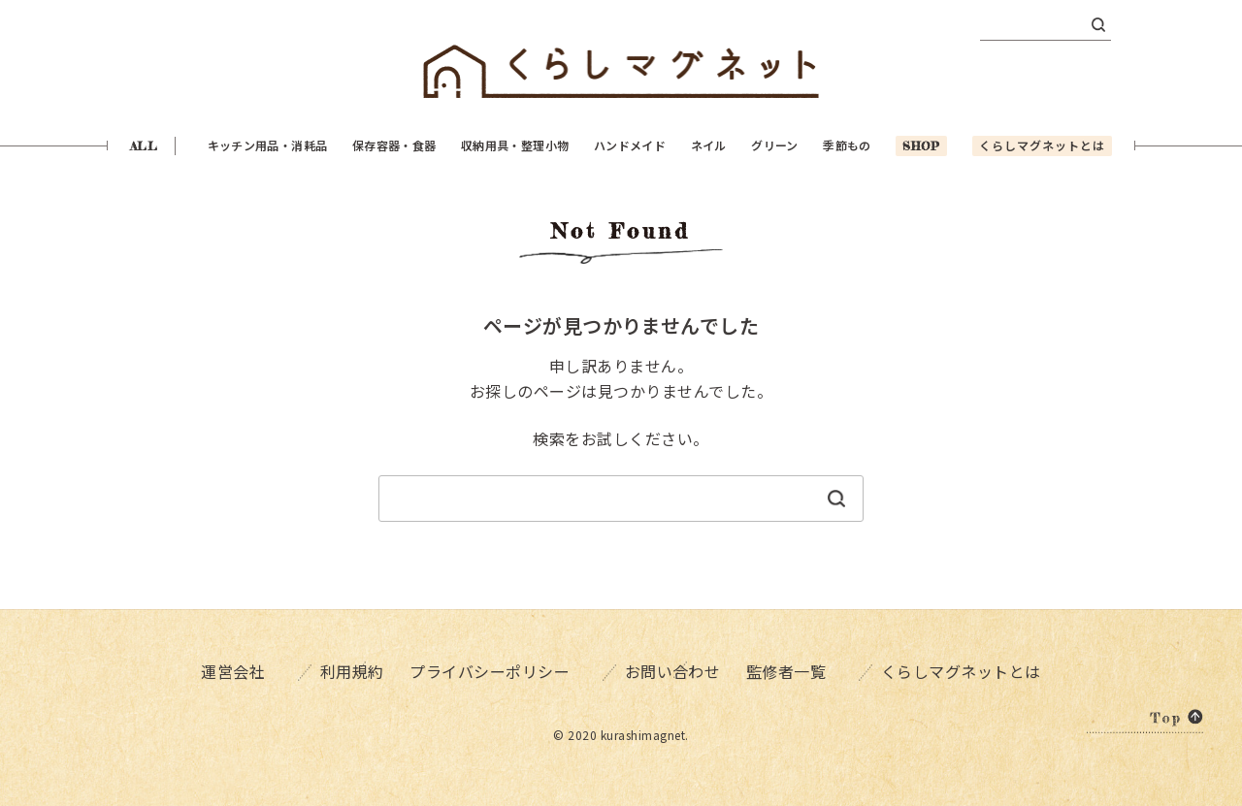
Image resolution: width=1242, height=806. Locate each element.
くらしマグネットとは (975, 669)
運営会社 (220, 669)
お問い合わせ (669, 669)
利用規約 (333, 669)
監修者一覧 (805, 669)
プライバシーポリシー (492, 669)
